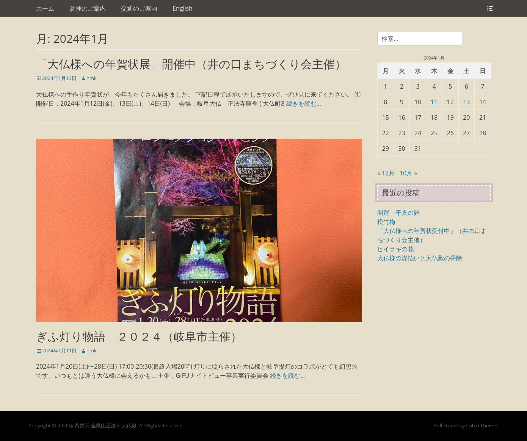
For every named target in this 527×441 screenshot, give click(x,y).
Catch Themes (482, 425)
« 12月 (386, 173)
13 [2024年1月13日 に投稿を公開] (466, 102)
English (183, 8)
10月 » (408, 173)
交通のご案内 (139, 8)
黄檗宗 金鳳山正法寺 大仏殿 (105, 425)
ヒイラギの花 (395, 249)
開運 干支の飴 (398, 212)
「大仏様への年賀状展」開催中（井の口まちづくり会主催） (191, 64)
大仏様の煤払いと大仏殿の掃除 (419, 258)
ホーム (45, 8)
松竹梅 (386, 221)
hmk (91, 78)
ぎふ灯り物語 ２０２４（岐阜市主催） (139, 336)
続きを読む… (303, 103)
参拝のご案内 (87, 8)
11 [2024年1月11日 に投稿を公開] (434, 102)
